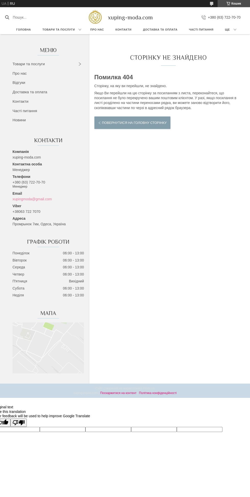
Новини (19, 120)
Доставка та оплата (29, 92)
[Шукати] (7, 17)
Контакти (124, 29)
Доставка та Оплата (160, 29)
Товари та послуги (58, 29)
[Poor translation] (18, 422)
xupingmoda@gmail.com (32, 199)
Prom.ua (149, 388)
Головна (23, 29)
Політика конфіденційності (158, 393)
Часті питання (201, 29)
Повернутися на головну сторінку (134, 123)
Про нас (97, 29)
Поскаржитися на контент (118, 393)
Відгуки (18, 82)
